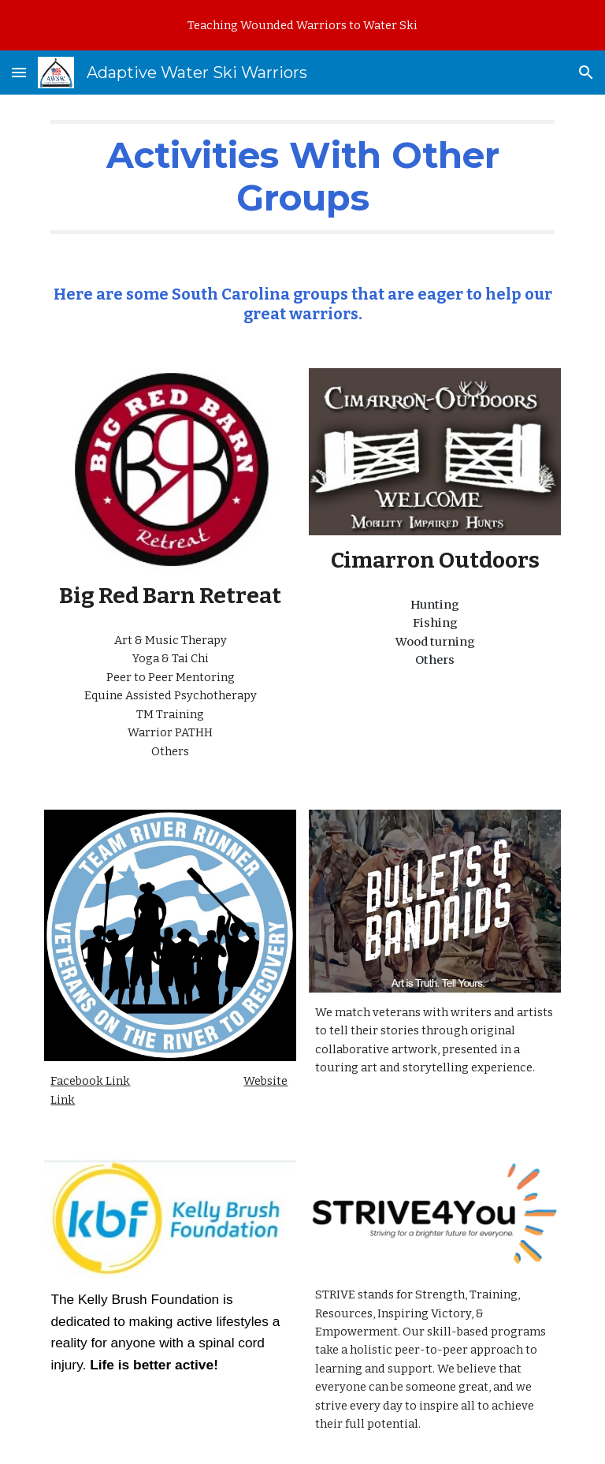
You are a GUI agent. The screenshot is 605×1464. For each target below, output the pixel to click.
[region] (302, 25)
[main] (302, 177)
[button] (19, 72)
